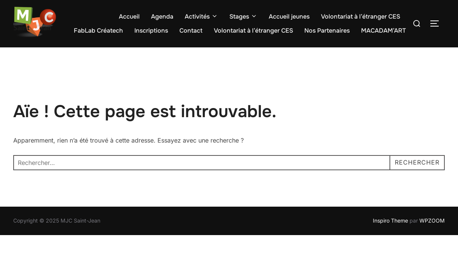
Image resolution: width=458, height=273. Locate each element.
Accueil (129, 16)
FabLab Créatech (98, 31)
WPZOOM (432, 221)
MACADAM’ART (383, 31)
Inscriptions (151, 31)
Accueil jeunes (289, 16)
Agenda (162, 16)
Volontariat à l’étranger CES (360, 16)
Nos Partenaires (327, 31)
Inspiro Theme (390, 221)
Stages (243, 16)
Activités (201, 16)
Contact (191, 31)
